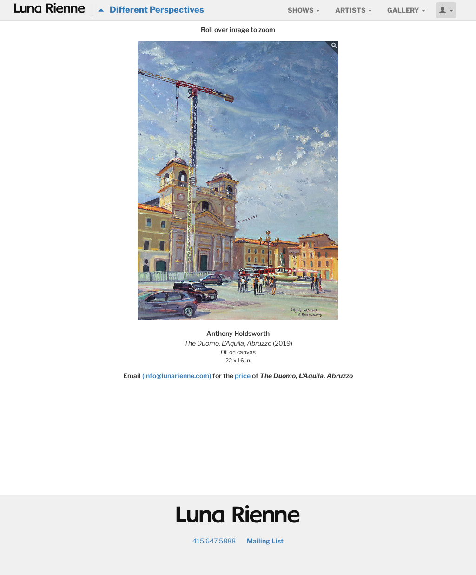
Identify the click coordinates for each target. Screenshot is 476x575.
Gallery (406, 10)
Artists (353, 10)
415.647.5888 (214, 541)
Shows (304, 10)
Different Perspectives (151, 9)
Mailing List (265, 541)
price (243, 376)
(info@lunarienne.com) (176, 376)
